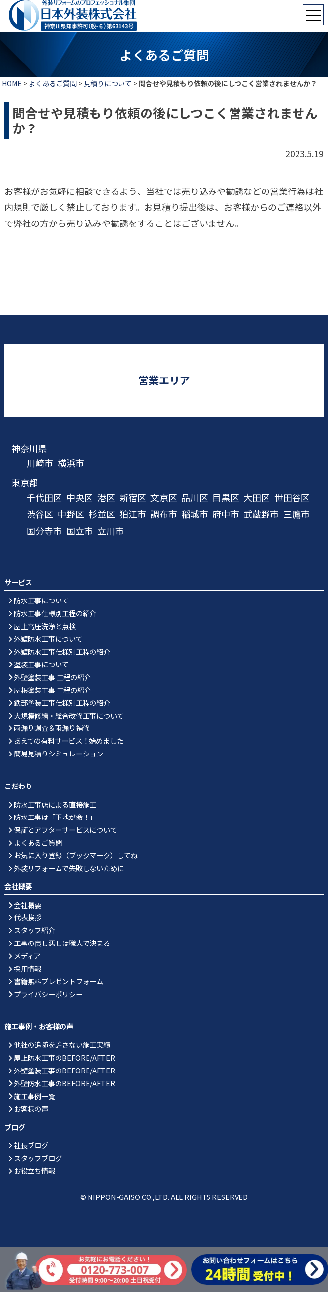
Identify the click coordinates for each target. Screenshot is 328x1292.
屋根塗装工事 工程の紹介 (52, 690)
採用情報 (27, 968)
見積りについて (108, 83)
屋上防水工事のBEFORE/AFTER (64, 1057)
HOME (12, 83)
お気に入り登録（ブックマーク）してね (76, 855)
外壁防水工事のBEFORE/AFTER (64, 1083)
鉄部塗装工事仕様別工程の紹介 (62, 702)
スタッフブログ (38, 1158)
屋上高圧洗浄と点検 (45, 626)
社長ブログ (31, 1145)
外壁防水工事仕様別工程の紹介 (62, 651)
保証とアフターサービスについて (65, 829)
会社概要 (27, 905)
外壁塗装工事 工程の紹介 (52, 677)
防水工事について (41, 600)
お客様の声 (31, 1108)
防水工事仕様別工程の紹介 (55, 613)
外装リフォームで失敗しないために (69, 868)
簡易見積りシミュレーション (58, 753)
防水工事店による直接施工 (55, 804)
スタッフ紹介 (34, 930)
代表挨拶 (27, 917)
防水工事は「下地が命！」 (55, 817)
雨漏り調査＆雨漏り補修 (51, 728)
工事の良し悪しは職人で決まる (62, 943)
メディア (27, 955)
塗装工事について (41, 664)
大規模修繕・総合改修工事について (69, 715)
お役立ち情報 (34, 1171)
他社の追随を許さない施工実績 (62, 1045)
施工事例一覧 (34, 1096)
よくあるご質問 (53, 83)
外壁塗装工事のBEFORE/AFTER (64, 1070)
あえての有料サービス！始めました (68, 740)
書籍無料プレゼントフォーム (58, 981)
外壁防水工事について (48, 638)
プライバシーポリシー (48, 994)
